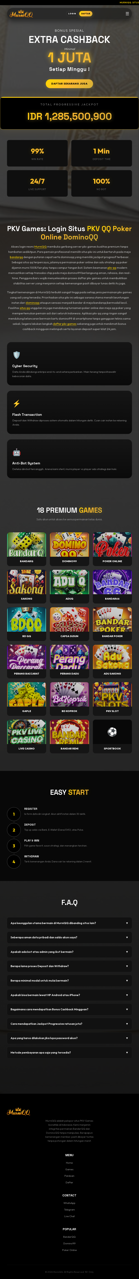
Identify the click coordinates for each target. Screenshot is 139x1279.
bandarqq (16, 257)
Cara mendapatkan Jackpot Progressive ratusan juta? (69, 1024)
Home (69, 1162)
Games (69, 1169)
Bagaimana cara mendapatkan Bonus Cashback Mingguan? (69, 1009)
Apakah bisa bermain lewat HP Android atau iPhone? (69, 995)
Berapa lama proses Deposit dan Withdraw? (69, 966)
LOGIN (72, 13)
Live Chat (69, 1216)
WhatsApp (69, 1203)
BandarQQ (69, 1236)
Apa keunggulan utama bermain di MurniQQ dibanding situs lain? (69, 923)
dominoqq (32, 302)
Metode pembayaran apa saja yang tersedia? (69, 1052)
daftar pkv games (64, 324)
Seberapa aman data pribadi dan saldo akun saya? (69, 937)
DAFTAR (85, 13)
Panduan (69, 1175)
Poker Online (69, 1250)
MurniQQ (40, 246)
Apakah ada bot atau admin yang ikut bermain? (69, 952)
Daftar (69, 1182)
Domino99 (69, 1243)
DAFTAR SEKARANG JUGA (69, 83)
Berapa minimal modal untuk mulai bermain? (69, 980)
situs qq (25, 308)
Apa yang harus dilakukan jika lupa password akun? (69, 1038)
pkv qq (112, 267)
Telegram (69, 1209)
